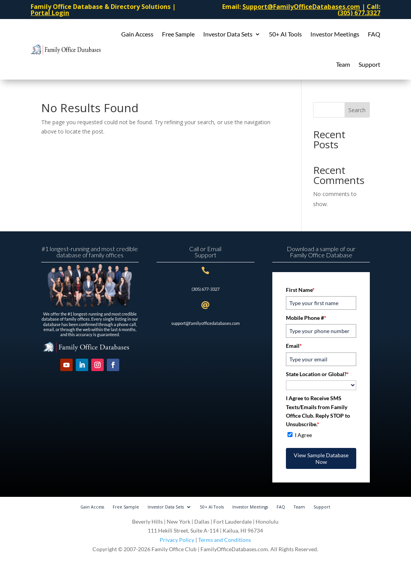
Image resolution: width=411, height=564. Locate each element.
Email (294, 345)
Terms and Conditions (224, 539)
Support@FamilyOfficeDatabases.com (301, 6)
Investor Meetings (334, 34)
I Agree (303, 435)
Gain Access (137, 34)
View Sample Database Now (321, 458)
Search (357, 110)
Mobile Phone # (306, 317)
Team (343, 64)
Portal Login (50, 13)
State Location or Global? (317, 374)
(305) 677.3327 (359, 13)
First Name (300, 289)
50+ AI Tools (285, 34)
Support (369, 64)
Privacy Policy (177, 539)
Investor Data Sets (228, 34)
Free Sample (178, 34)
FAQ (374, 34)
